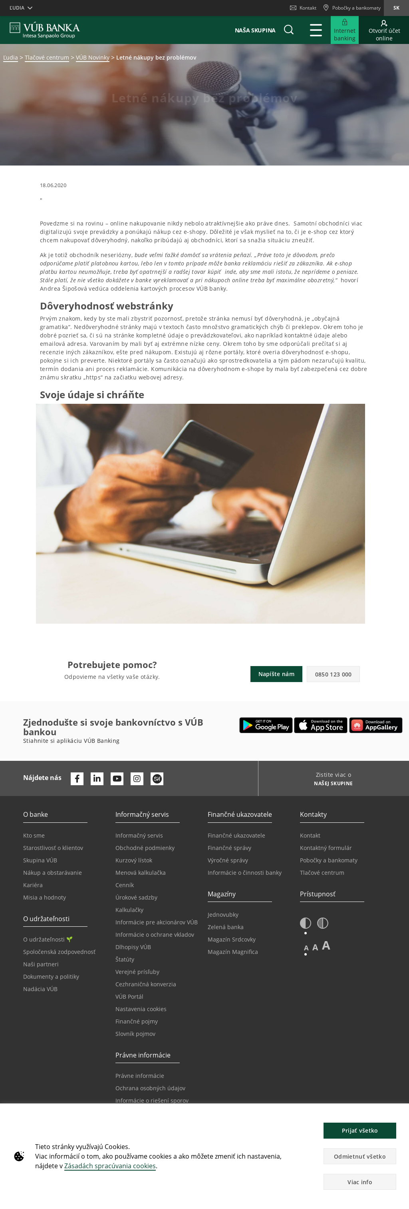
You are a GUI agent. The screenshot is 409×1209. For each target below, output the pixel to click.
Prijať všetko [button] (360, 1130)
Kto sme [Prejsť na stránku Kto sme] (34, 835)
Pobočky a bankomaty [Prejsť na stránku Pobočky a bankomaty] (328, 860)
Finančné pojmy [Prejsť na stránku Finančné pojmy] (136, 1021)
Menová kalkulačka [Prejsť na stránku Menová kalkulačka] (140, 872)
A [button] (306, 947)
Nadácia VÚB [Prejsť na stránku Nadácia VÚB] (40, 989)
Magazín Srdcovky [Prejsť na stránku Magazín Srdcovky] (232, 939)
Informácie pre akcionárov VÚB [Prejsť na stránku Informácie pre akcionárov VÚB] (156, 922)
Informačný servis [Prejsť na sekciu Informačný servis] (139, 835)
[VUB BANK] (45, 30)
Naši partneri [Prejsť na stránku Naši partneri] (41, 964)
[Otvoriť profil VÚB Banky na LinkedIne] (97, 778)
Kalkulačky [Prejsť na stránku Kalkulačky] (129, 910)
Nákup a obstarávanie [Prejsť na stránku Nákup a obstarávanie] (52, 872)
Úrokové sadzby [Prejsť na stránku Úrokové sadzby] (136, 897)
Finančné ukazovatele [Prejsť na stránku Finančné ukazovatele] (236, 835)
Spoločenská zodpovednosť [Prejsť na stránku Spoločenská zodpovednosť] (59, 952)
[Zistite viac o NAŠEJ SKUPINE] (330, 784)
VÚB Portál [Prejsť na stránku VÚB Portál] (129, 996)
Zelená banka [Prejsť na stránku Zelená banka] (226, 927)
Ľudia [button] (17, 7)
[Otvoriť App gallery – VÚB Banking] (376, 725)
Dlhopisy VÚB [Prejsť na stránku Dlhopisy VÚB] (133, 947)
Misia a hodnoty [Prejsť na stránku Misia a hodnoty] (44, 897)
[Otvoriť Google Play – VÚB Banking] (266, 725)
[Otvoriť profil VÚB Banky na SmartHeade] (157, 778)
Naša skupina (255, 30)
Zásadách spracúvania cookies (110, 1165)
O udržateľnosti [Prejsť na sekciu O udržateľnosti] (47, 939)
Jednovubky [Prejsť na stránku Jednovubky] (223, 914)
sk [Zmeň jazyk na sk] (396, 7)
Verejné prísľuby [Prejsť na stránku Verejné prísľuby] (137, 972)
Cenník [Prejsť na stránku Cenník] (124, 885)
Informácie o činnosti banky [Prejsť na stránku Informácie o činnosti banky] (245, 872)
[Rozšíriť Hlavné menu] (316, 30)
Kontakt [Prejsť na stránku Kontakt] (310, 835)
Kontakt (303, 7)
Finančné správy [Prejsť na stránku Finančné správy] (229, 848)
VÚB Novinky (92, 57)
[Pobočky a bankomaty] (352, 8)
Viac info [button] (359, 1182)
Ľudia (10, 57)
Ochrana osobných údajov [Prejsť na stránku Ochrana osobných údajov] (150, 1088)
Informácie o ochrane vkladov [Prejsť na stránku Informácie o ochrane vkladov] (154, 934)
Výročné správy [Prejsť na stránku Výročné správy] (228, 860)
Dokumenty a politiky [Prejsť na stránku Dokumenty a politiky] (51, 976)
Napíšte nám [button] (276, 674)
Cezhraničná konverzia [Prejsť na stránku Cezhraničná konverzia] (145, 984)
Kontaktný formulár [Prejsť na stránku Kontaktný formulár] (326, 848)
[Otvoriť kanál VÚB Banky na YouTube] (117, 778)
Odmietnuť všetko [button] (360, 1156)
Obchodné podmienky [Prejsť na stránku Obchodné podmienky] (145, 848)
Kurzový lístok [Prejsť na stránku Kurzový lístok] (133, 860)
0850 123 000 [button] (333, 674)
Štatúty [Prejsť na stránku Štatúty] (124, 959)
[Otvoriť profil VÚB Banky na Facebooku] (77, 778)
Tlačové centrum (47, 57)
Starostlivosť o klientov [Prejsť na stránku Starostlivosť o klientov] (53, 848)
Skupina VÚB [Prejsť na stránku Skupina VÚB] (40, 860)
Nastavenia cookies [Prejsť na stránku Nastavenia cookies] (141, 1009)
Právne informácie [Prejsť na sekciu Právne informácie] (139, 1075)
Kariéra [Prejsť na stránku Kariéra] (33, 885)
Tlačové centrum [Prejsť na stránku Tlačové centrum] (322, 872)
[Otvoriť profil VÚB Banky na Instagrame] (137, 778)
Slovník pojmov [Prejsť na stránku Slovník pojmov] (135, 1033)
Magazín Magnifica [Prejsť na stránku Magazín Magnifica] (233, 952)
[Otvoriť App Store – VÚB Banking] (321, 725)
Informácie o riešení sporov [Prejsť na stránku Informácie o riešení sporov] (152, 1100)
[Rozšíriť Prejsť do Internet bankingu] (345, 30)
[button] (289, 30)
